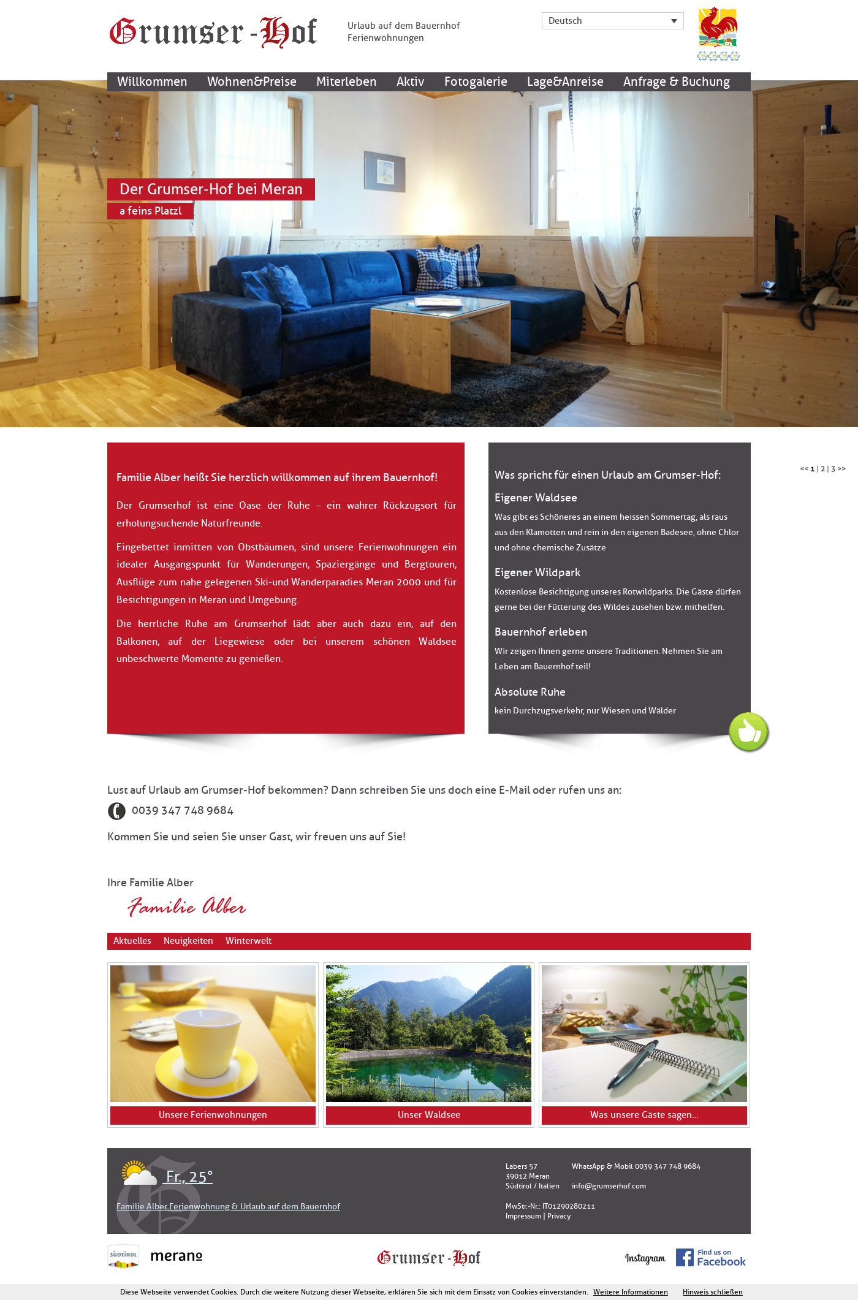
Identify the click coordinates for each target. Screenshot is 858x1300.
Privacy (559, 1216)
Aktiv (411, 81)
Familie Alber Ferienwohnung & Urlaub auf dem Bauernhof (228, 1206)
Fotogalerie (475, 81)
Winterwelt (248, 941)
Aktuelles (132, 941)
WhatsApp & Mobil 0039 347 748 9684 (636, 1166)
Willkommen (152, 81)
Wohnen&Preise (252, 81)
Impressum (523, 1216)
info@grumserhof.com (609, 1186)
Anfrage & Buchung (676, 81)
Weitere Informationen (630, 1292)
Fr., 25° (164, 1177)
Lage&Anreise (565, 81)
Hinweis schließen (713, 1292)
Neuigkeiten (188, 941)
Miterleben (346, 81)
